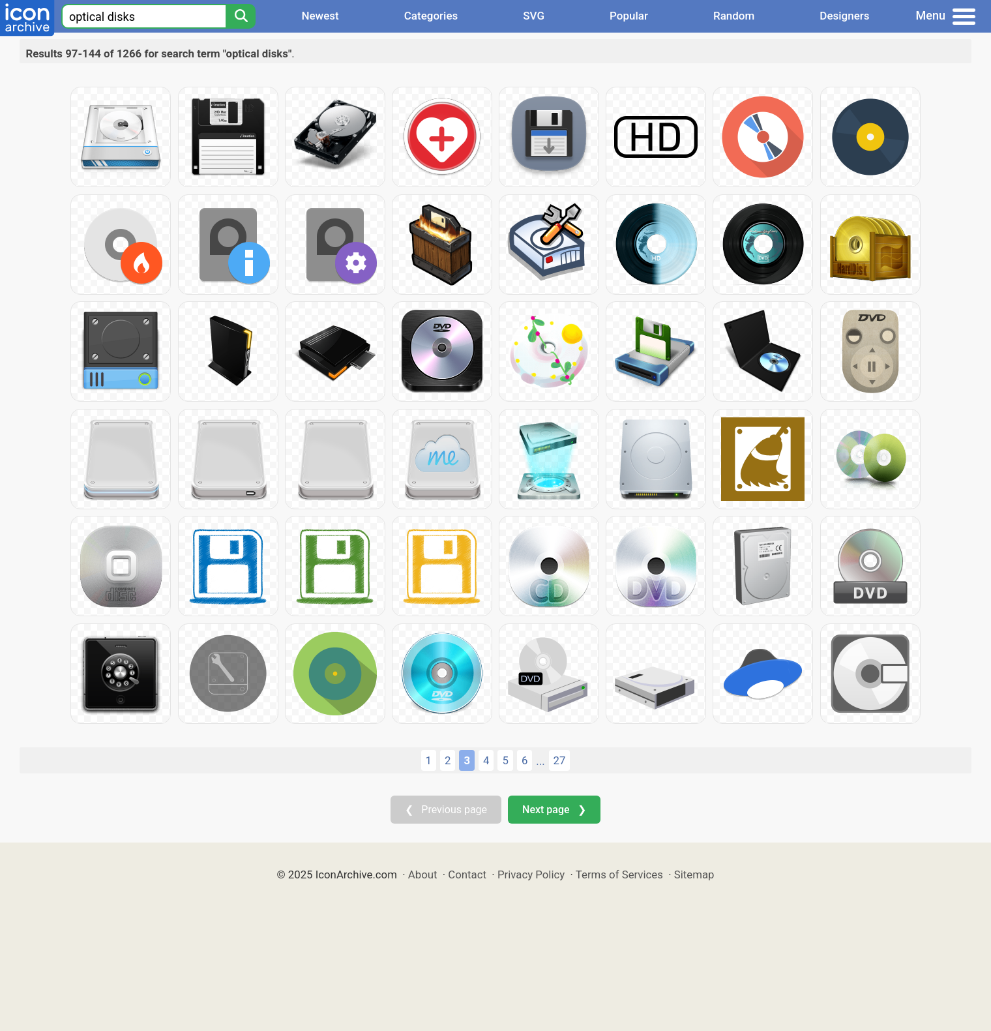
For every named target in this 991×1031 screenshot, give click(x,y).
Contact (467, 874)
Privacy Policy (531, 874)
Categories (431, 15)
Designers (844, 15)
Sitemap (694, 874)
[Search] (241, 16)
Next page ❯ (553, 809)
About (422, 874)
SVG (533, 15)
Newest (319, 15)
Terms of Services (619, 874)
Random (733, 15)
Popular (629, 15)
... (540, 761)
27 (560, 760)
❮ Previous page (446, 809)
